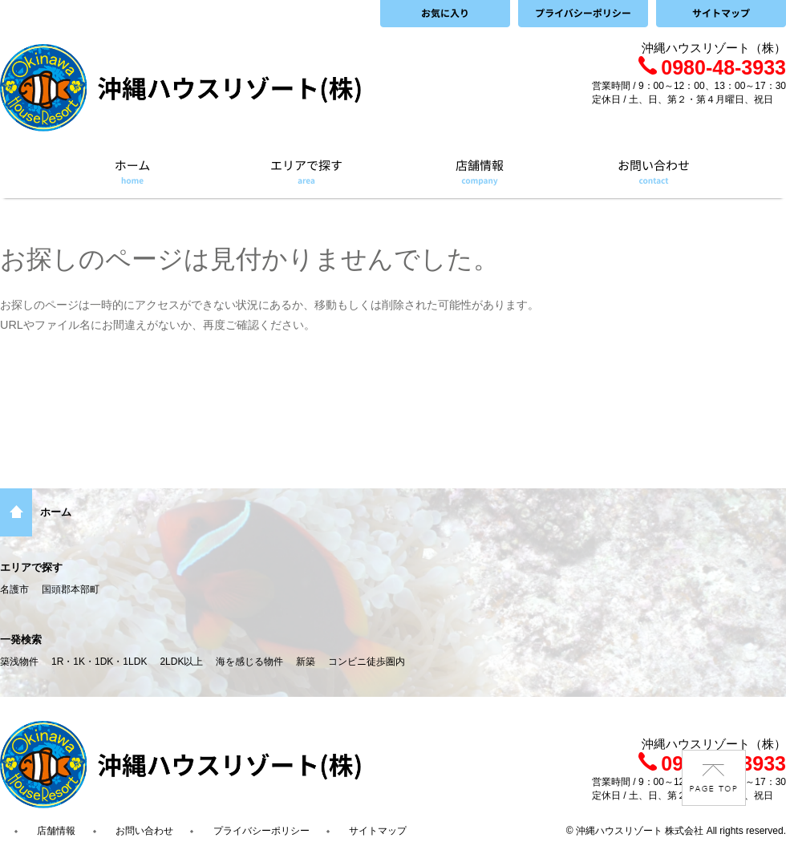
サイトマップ (378, 830)
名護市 (14, 589)
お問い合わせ (144, 830)
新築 (305, 661)
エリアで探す (31, 567)
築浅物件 (19, 661)
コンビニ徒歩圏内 (366, 661)
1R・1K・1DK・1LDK (99, 661)
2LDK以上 (181, 661)
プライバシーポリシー (261, 830)
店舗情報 (56, 830)
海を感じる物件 (249, 661)
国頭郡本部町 (70, 589)
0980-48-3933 (712, 67)
